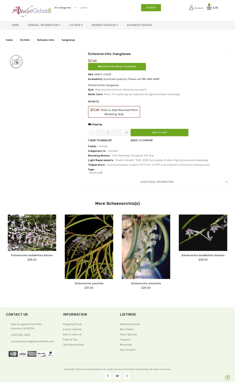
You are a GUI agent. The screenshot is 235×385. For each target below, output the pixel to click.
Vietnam (113, 151)
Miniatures (126, 344)
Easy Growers (128, 349)
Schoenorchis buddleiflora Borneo (32, 254)
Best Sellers (127, 329)
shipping (95, 124)
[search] (119, 7)
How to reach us (72, 334)
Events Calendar (72, 329)
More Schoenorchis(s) (117, 203)
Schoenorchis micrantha (146, 282)
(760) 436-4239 (20, 334)
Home (15, 25)
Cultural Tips (70, 339)
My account (196, 7)
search (151, 7)
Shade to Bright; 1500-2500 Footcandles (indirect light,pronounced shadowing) (161, 160)
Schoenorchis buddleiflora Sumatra (203, 254)
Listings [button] (75, 25)
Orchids (25, 40)
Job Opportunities (73, 344)
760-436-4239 (150, 79)
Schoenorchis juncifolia (89, 282)
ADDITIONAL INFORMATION (183, 182)
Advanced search (130, 323)
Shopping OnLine (72, 323)
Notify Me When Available (117, 66)
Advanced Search (139, 25)
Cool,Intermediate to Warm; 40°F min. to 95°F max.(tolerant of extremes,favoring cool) (158, 165)
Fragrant (125, 339)
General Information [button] (43, 25)
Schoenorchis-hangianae (109, 54)
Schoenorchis (45, 40)
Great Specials (128, 334)
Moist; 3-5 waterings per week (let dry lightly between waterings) (142, 94)
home (9, 40)
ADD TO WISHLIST (100, 140)
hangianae (68, 40)
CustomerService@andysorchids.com (32, 341)
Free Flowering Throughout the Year (133, 155)
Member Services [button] (104, 25)
